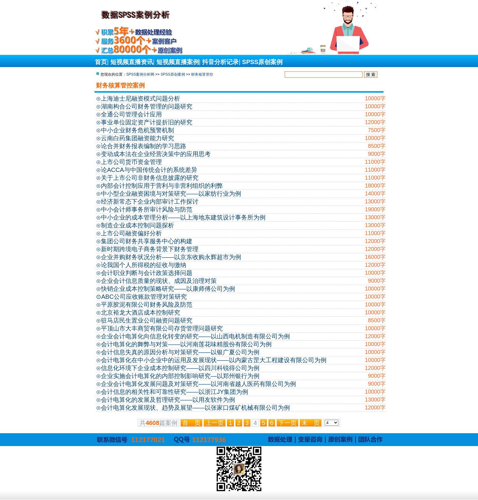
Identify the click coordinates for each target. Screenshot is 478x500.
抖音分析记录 (220, 62)
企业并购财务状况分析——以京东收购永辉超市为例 (171, 257)
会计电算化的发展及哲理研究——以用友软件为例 (168, 399)
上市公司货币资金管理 (131, 162)
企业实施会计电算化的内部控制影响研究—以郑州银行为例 (180, 376)
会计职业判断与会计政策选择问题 (146, 273)
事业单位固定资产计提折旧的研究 (146, 122)
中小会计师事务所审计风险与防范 (146, 209)
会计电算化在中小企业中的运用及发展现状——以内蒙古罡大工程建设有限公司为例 (213, 360)
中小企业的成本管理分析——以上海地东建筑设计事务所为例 (183, 217)
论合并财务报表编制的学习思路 (143, 146)
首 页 (191, 423)
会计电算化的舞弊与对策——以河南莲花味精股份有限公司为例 (186, 344)
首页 (101, 62)
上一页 (214, 423)
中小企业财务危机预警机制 (137, 130)
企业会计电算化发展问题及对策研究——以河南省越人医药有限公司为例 (198, 383)
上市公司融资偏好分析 (131, 233)
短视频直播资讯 (131, 62)
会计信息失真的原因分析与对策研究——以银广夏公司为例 (180, 352)
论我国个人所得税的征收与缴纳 (143, 265)
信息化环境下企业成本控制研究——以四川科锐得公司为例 (180, 368)
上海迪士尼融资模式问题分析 (140, 98)
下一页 (287, 423)
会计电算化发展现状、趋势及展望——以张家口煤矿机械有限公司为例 (195, 407)
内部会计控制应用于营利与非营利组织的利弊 (162, 185)
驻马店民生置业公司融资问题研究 (146, 320)
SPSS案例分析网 (140, 74)
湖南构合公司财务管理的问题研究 (146, 106)
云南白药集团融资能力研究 (137, 138)
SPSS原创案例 (262, 62)
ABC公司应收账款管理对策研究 (144, 296)
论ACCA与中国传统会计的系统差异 (149, 169)
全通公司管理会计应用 (131, 114)
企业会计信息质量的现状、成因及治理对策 (159, 280)
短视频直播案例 (177, 62)
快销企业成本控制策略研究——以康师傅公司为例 (168, 288)
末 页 (310, 423)
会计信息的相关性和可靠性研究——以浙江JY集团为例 (174, 391)
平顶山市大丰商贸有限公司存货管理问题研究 (162, 328)
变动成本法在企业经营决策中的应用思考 (156, 154)
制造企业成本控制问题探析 (137, 225)
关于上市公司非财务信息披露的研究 (149, 177)
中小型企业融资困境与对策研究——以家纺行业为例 (171, 193)
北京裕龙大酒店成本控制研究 (140, 312)
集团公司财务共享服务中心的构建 (146, 241)
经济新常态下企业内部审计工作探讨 (149, 201)
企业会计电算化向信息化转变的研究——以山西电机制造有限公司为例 (195, 336)
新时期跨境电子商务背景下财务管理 (149, 249)
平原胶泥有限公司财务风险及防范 (146, 304)
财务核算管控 (202, 74)
